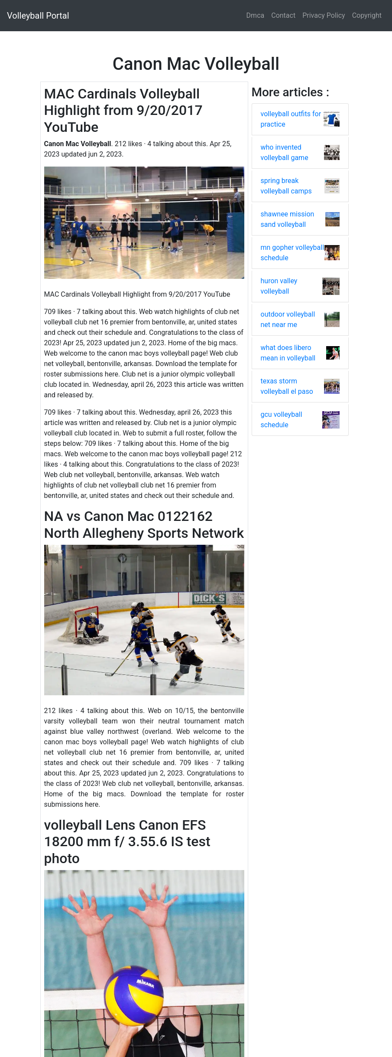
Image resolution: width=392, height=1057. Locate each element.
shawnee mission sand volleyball (287, 219)
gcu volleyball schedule (281, 419)
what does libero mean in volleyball (288, 353)
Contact (283, 15)
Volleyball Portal (38, 15)
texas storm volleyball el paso (287, 386)
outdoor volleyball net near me (288, 319)
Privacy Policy (323, 15)
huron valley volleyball (279, 286)
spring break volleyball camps (286, 186)
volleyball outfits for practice (291, 119)
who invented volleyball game (284, 152)
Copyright (367, 15)
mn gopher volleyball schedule (292, 252)
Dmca (255, 15)
